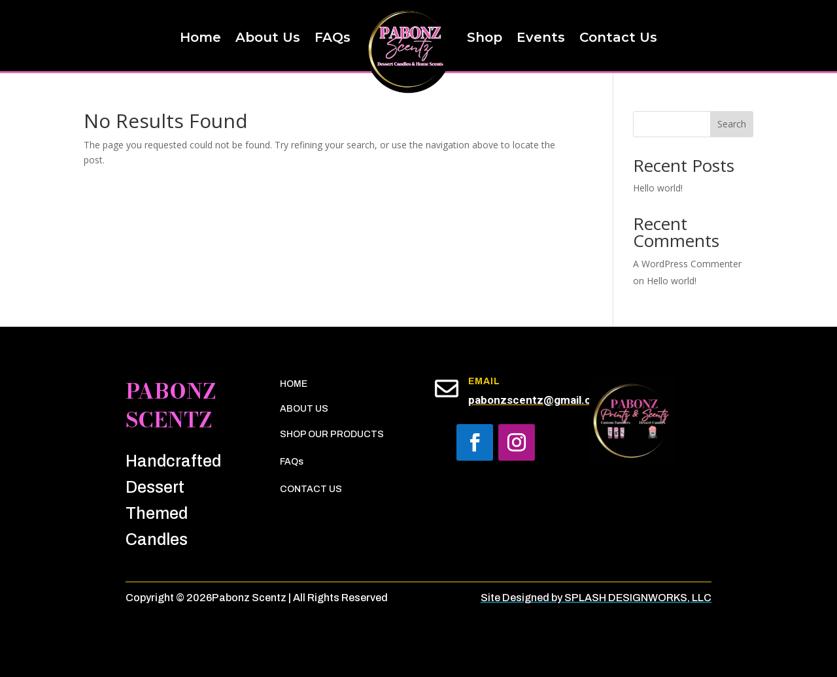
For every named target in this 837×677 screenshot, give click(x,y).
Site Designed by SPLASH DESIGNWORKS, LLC (596, 597)
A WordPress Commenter (687, 263)
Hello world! (658, 188)
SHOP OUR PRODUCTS (332, 434)
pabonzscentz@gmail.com (537, 399)
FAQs (291, 462)
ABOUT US (304, 409)
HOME (293, 384)
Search (731, 124)
